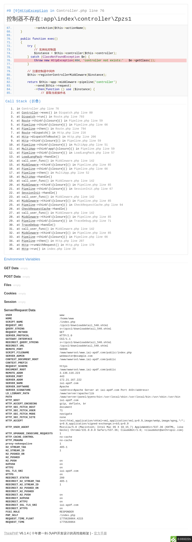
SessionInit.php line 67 (93, 188)
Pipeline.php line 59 (86, 120)
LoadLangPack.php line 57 (94, 152)
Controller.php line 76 (80, 11)
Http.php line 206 (81, 136)
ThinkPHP (11, 533)
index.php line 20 (61, 249)
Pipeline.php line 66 (91, 124)
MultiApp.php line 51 (91, 144)
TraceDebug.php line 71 (92, 221)
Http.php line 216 (71, 132)
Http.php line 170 (80, 245)
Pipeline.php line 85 (94, 164)
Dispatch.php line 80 (76, 112)
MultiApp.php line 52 (72, 172)
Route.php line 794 (70, 128)
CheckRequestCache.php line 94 (98, 205)
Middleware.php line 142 (74, 160)
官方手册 (100, 533)
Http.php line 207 (69, 241)
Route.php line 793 (69, 116)
